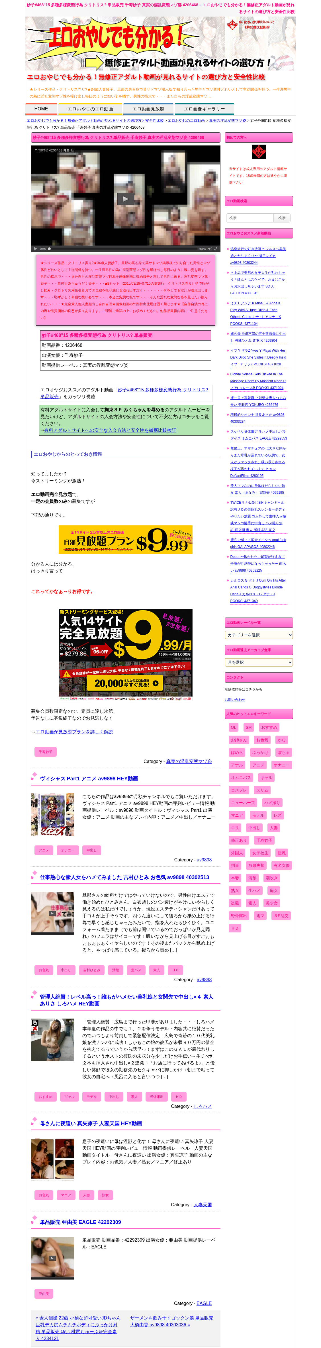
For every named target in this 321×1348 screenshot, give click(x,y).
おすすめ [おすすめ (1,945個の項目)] (269, 727)
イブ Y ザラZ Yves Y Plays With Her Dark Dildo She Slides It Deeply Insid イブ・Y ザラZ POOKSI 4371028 (258, 357)
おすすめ (45, 1097)
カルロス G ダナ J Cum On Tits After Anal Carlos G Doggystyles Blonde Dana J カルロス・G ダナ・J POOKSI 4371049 (258, 590)
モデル (92, 1097)
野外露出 (156, 1097)
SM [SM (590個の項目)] (249, 727)
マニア (66, 1195)
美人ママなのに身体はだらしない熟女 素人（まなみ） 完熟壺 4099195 (257, 489)
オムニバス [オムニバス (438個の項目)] (241, 777)
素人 (156, 970)
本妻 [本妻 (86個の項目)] (235, 878)
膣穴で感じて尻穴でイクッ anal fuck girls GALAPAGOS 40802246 (258, 543)
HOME (41, 108)
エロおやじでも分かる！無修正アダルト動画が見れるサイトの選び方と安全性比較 (95, 120)
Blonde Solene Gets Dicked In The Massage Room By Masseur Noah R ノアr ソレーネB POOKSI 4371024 (258, 381)
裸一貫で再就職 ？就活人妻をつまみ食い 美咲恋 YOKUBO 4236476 (258, 401)
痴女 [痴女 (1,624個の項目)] (274, 890)
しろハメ (203, 1106)
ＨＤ (175, 970)
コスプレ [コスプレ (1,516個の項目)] (239, 790)
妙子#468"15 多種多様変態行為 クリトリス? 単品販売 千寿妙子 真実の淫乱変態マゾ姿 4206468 (118, 137)
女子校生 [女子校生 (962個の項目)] (260, 853)
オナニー (68, 850)
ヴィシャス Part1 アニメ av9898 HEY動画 (89, 779)
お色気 (44, 970)
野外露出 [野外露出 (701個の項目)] (239, 915)
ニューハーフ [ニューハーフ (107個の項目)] (243, 802)
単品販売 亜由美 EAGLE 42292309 (80, 1222)
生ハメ (136, 970)
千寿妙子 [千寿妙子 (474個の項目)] (264, 840)
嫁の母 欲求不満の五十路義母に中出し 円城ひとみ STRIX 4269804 (258, 337)
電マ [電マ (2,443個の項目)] (260, 915)
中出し (92, 850)
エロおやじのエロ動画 (90, 108)
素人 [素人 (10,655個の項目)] (252, 903)
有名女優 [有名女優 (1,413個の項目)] (282, 865)
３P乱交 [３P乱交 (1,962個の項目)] (281, 915)
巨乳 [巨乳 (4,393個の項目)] (282, 853)
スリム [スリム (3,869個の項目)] (262, 790)
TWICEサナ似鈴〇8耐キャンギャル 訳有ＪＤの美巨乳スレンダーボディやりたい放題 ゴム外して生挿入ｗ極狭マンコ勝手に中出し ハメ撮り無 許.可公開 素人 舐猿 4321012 (258, 516)
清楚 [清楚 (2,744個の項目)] (252, 878)
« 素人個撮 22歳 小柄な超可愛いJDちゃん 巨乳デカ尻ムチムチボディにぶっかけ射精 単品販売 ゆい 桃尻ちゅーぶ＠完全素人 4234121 (78, 1328)
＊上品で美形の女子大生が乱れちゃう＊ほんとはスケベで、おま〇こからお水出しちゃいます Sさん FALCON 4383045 (257, 283)
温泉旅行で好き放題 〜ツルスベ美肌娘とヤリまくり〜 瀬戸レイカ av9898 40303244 (258, 256)
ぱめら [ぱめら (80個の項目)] (237, 752)
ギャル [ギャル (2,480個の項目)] (266, 777)
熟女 (105, 1195)
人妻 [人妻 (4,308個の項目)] (274, 827)
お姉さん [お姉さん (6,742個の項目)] (239, 740)
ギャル (69, 1097)
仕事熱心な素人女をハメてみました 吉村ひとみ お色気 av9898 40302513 (124, 877)
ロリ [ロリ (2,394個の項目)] (235, 827)
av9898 (204, 859)
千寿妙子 (45, 752)
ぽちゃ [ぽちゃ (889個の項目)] (284, 752)
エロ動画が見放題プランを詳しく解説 (74, 731)
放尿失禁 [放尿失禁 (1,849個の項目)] (256, 865)
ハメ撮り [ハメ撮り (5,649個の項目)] (272, 802)
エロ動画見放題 (148, 108)
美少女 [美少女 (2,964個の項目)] (272, 903)
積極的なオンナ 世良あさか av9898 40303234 (257, 418)
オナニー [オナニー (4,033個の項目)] (282, 765)
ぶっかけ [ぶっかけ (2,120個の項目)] (260, 752)
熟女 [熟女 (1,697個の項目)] (235, 890)
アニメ (44, 850)
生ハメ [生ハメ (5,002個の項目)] (254, 890)
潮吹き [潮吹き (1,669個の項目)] (272, 878)
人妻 (86, 1195)
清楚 (115, 970)
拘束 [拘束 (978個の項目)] (235, 865)
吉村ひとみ (91, 970)
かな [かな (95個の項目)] (282, 740)
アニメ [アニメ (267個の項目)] (258, 765)
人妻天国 (203, 1204)
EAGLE (204, 1303)
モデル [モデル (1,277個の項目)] (258, 815)
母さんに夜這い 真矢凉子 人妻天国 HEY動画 (91, 1123)
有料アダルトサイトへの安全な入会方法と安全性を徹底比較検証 (110, 430)
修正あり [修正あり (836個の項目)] (239, 840)
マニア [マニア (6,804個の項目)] (237, 815)
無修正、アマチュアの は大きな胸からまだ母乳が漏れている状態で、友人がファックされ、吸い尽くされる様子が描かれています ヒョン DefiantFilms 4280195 (258, 462)
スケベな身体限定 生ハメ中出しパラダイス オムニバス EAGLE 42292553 (258, 435)
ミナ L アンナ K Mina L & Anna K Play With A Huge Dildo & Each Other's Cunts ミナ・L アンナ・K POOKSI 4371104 (255, 313)
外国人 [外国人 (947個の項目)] (237, 853)
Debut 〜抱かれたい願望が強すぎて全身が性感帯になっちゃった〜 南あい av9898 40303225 (258, 563)
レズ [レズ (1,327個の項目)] (278, 815)
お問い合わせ (235, 700)
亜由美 (44, 1294)
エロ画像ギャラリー (204, 108)
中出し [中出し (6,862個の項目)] (254, 827)
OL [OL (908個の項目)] (233, 727)
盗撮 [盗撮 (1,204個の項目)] (235, 903)
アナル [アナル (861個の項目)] (237, 765)
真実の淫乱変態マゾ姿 (227, 120)
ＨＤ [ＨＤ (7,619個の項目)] (235, 928)
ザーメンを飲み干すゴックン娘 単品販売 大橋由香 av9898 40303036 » (171, 1321)
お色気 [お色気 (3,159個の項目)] (262, 740)
